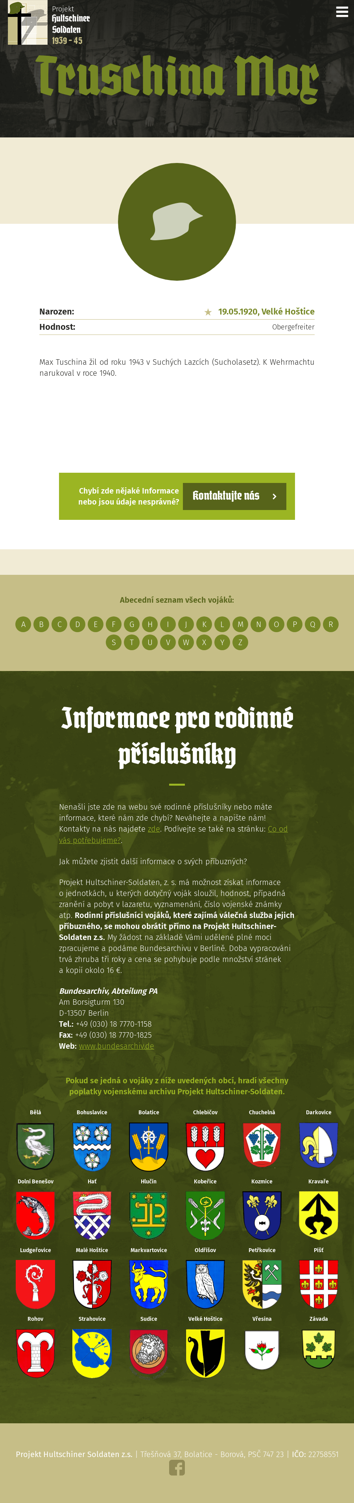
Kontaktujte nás (226, 496)
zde (154, 829)
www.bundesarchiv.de (117, 1045)
